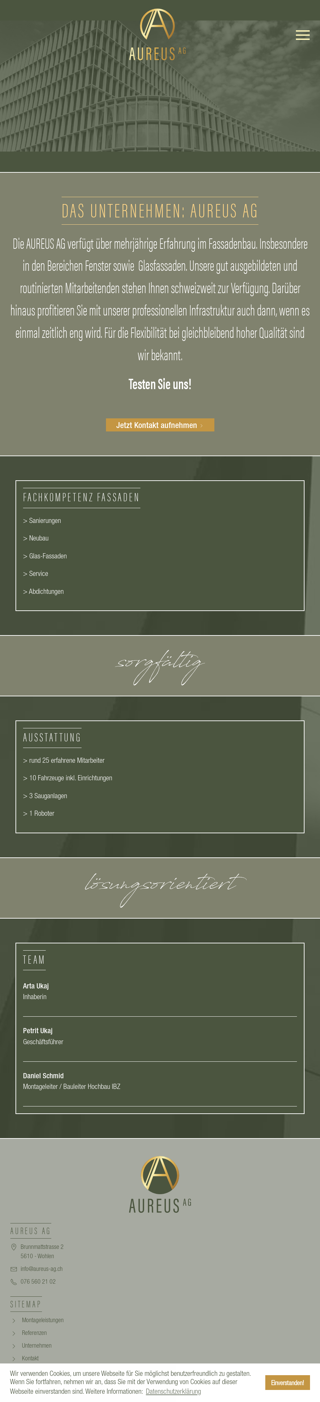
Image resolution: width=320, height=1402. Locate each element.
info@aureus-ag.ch (42, 1268)
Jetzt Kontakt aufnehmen (160, 425)
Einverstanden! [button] (287, 1383)
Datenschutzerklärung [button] (173, 1391)
